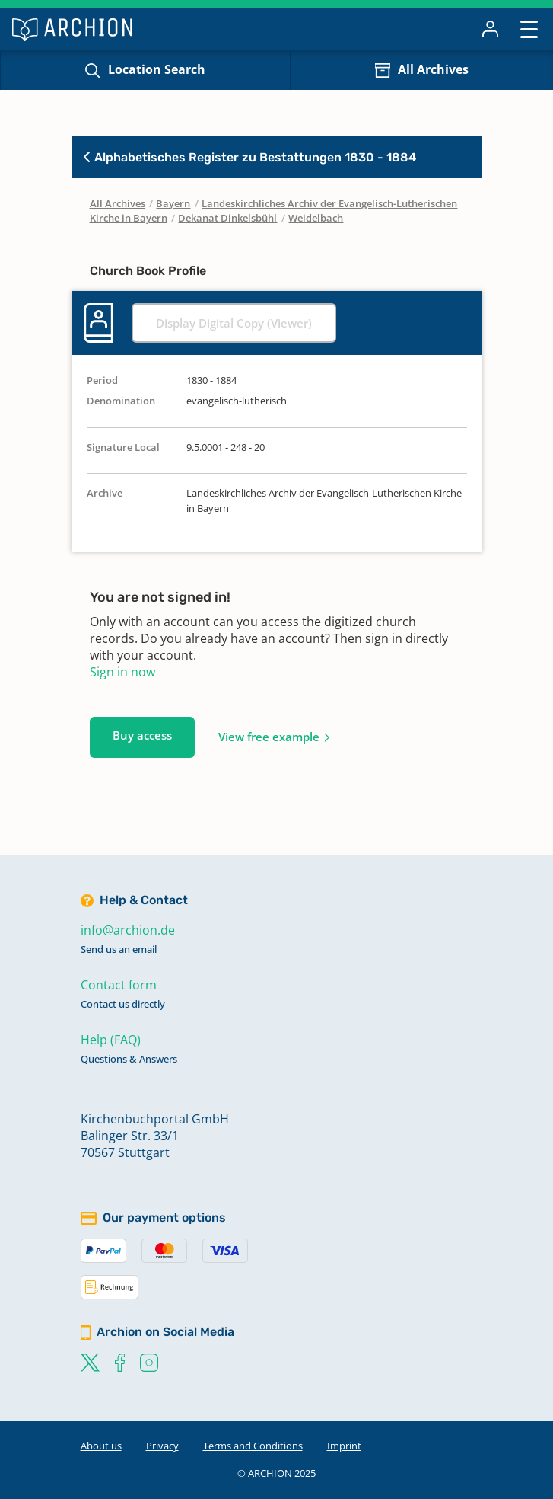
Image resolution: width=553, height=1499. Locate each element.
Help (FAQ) (111, 1039)
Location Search (156, 69)
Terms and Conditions (253, 1446)
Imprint (344, 1446)
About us (101, 1446)
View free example (268, 736)
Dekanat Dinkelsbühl (227, 218)
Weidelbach (315, 218)
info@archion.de (128, 930)
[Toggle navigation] (529, 28)
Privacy (162, 1446)
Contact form (119, 984)
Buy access (142, 735)
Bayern (173, 203)
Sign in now (122, 671)
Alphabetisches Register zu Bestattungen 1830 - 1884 (250, 157)
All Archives (433, 69)
